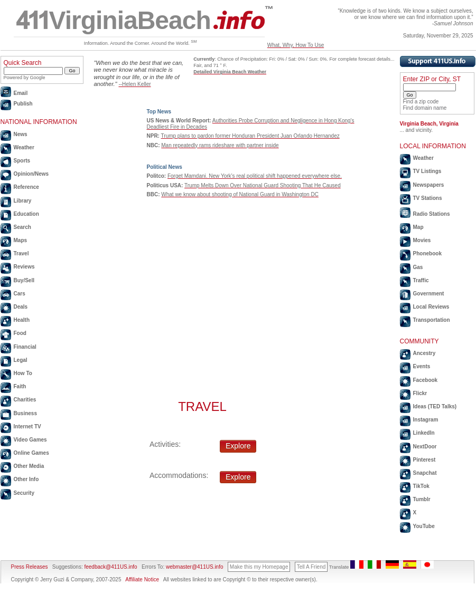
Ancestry (424, 353)
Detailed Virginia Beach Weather (229, 71)
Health (22, 320)
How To (23, 373)
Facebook (425, 380)
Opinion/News (31, 174)
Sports (22, 161)
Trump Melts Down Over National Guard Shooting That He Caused (262, 185)
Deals (21, 307)
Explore (238, 446)
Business (25, 413)
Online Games (31, 453)
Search (22, 227)
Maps (20, 240)
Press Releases (29, 567)
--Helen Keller (134, 84)
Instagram (425, 420)
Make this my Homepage (259, 567)
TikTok (421, 486)
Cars (19, 293)
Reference (26, 187)
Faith (20, 386)
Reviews (24, 267)
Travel (21, 253)
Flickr (420, 393)
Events (422, 366)
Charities (25, 400)
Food (20, 333)
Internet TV (27, 426)
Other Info (26, 479)
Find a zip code (421, 101)
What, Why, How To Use (295, 45)
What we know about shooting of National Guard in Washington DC (240, 194)
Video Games (30, 440)
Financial (25, 347)
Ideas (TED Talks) (435, 406)
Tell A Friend (311, 567)
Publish (23, 104)
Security (24, 493)
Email (21, 93)
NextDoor (425, 446)
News (20, 134)
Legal (20, 360)
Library (23, 201)
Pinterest (424, 460)
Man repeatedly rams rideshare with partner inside (219, 145)
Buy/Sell (24, 280)
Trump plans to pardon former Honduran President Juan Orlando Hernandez (250, 136)
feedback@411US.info (110, 567)
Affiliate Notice (142, 579)
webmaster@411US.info (194, 567)
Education (26, 214)
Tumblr (422, 499)
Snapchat (425, 473)
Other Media (29, 466)
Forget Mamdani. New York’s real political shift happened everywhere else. (254, 176)
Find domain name (425, 108)
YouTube (424, 526)
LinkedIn (424, 433)
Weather (24, 147)
